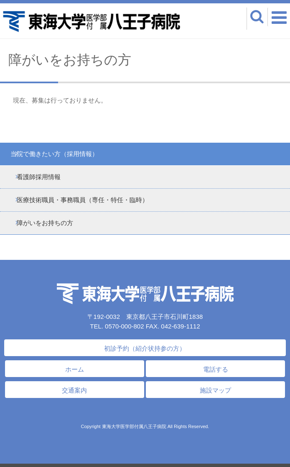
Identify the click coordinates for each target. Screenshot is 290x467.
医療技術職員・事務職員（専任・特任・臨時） (82, 199)
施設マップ (215, 390)
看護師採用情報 (39, 176)
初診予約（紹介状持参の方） (145, 348)
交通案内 (74, 390)
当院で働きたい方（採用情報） (54, 153)
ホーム (74, 369)
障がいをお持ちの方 (45, 222)
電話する (215, 369)
